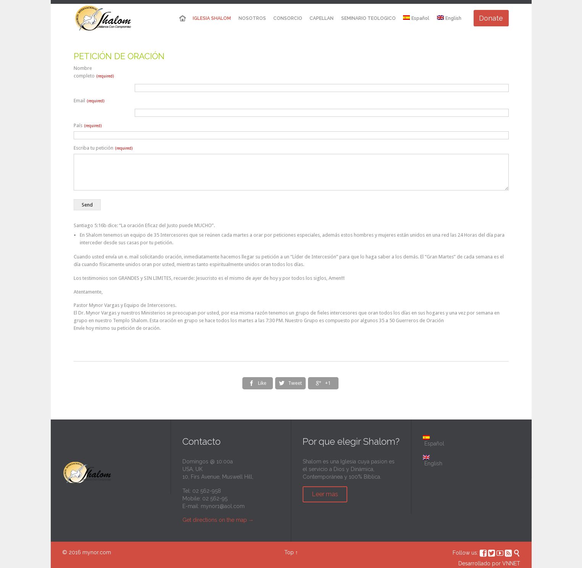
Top (289, 552)
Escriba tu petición (103, 148)
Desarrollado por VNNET (489, 563)
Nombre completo (94, 72)
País (88, 125)
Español (433, 441)
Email (89, 100)
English (449, 18)
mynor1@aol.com (223, 506)
